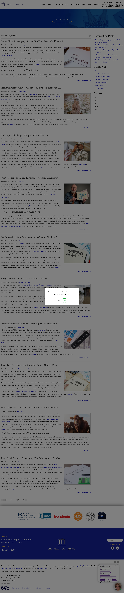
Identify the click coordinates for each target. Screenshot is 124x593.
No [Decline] (59, 300)
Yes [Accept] (64, 300)
